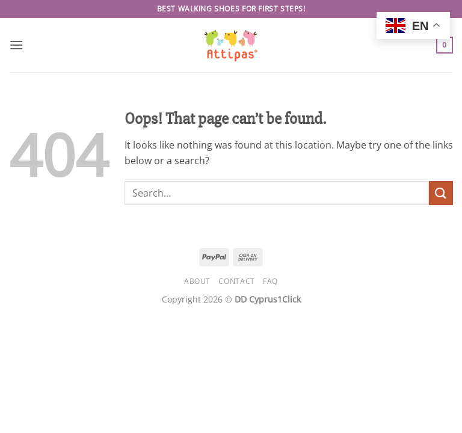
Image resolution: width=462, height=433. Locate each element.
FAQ (270, 281)
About (197, 281)
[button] (16, 45)
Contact (236, 281)
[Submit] (441, 192)
